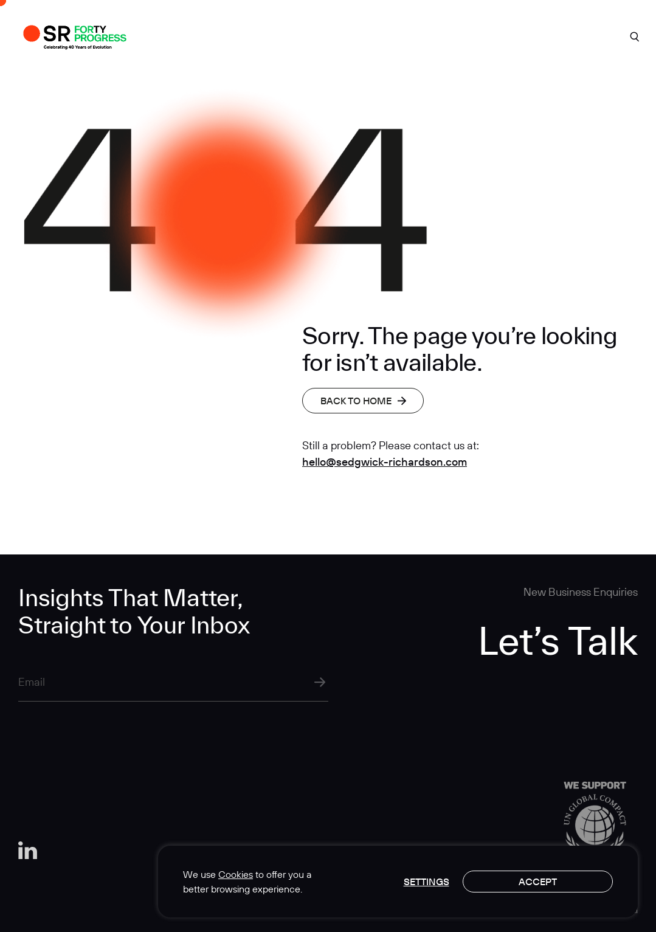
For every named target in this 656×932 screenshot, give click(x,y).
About (243, 35)
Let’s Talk (558, 640)
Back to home (363, 401)
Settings (426, 881)
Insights (406, 35)
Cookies (235, 874)
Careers (485, 35)
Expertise (323, 35)
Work (172, 35)
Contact (566, 35)
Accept (538, 881)
